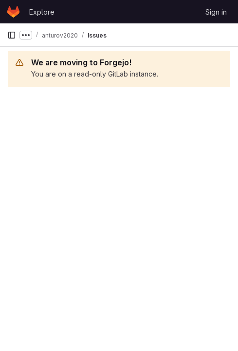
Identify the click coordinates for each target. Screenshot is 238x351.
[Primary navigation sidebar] (11, 35)
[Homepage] (13, 12)
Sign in (216, 12)
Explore (42, 12)
